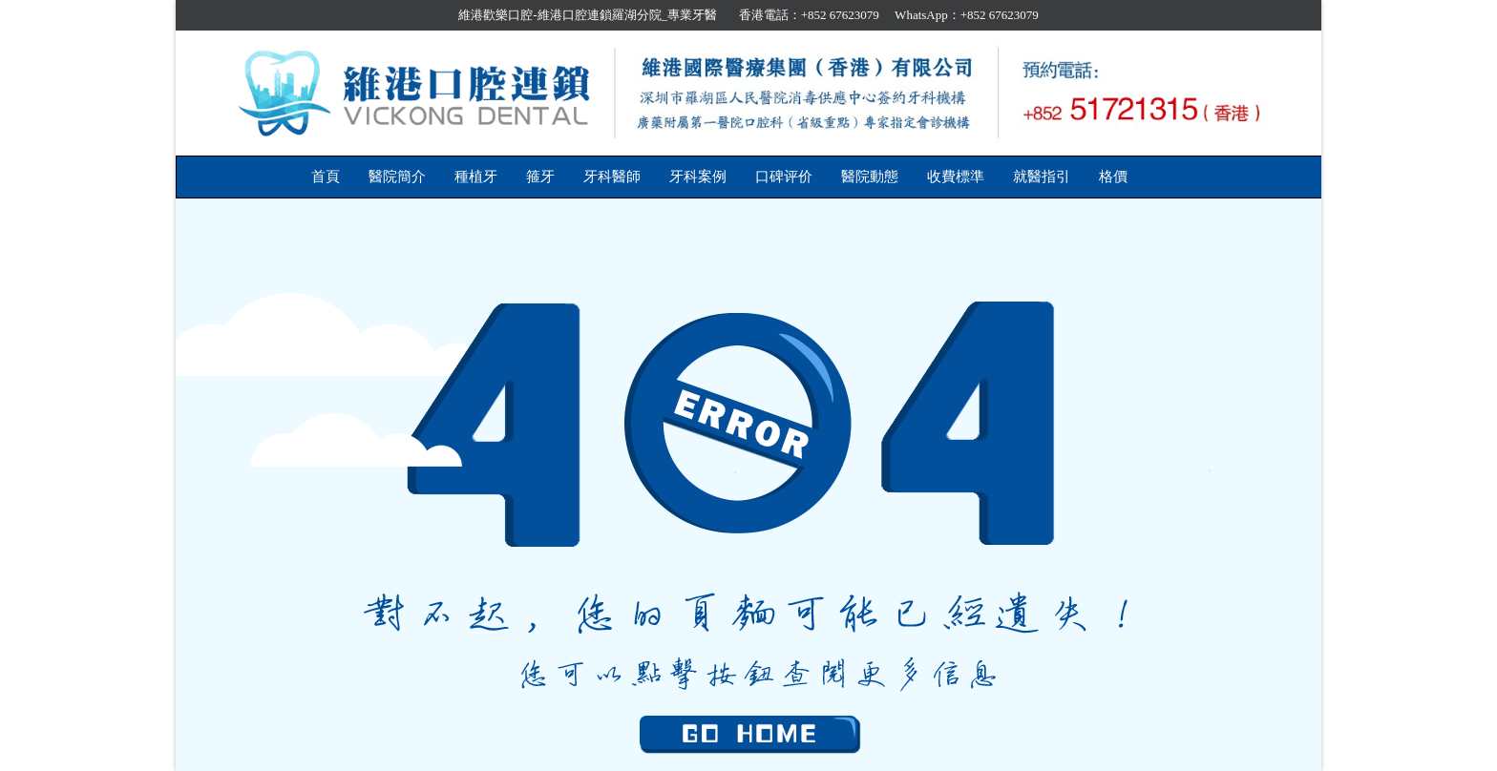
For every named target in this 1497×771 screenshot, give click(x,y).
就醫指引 (1041, 176)
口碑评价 (783, 176)
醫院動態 (869, 176)
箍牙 (540, 176)
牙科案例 (698, 176)
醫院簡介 (397, 176)
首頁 (325, 176)
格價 (1113, 176)
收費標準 (955, 176)
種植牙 (475, 176)
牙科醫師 (612, 176)
